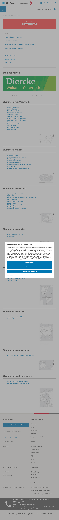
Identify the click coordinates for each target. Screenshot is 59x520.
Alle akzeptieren (29, 263)
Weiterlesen (47, 259)
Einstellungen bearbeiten (29, 271)
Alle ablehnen (29, 267)
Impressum (10, 276)
